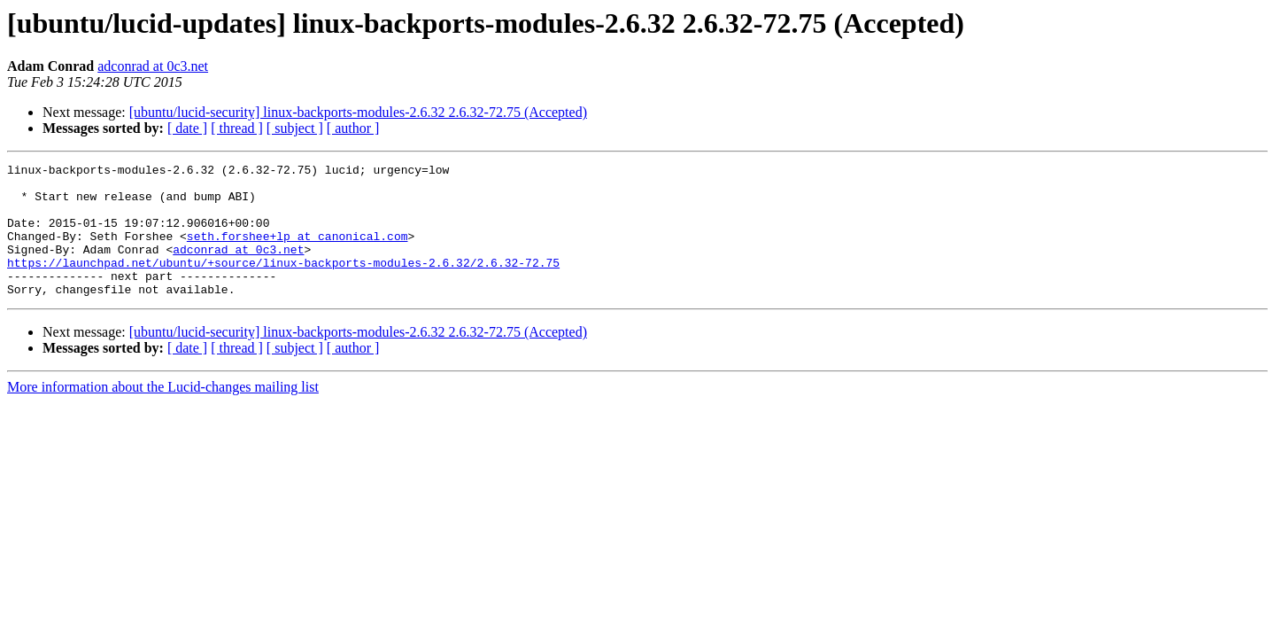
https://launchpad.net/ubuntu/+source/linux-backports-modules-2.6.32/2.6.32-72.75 (283, 284)
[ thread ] (237, 128)
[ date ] (187, 128)
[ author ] (353, 128)
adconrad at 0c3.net (152, 66)
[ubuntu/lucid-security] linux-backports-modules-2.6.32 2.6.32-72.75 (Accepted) (358, 112)
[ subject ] (295, 128)
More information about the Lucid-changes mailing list (163, 413)
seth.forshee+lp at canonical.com (297, 252)
